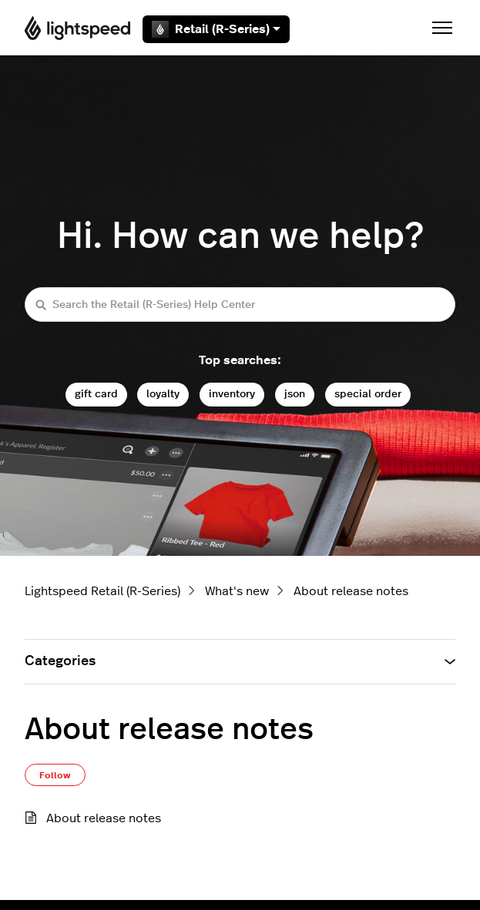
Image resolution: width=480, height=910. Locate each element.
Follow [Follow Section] (55, 775)
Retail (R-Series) (216, 29)
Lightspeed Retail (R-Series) (102, 591)
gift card (96, 394)
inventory (232, 394)
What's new (237, 591)
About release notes (351, 591)
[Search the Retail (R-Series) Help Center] (240, 304)
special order (367, 394)
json (294, 394)
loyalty (163, 394)
